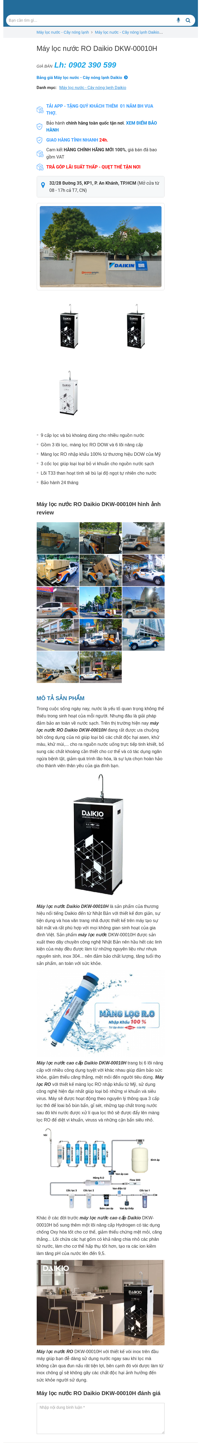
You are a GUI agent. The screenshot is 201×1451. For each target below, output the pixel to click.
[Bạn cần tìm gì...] (178, 20)
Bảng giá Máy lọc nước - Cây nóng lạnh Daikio (79, 77)
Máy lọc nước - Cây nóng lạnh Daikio (127, 32)
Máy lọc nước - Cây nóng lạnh (63, 32)
